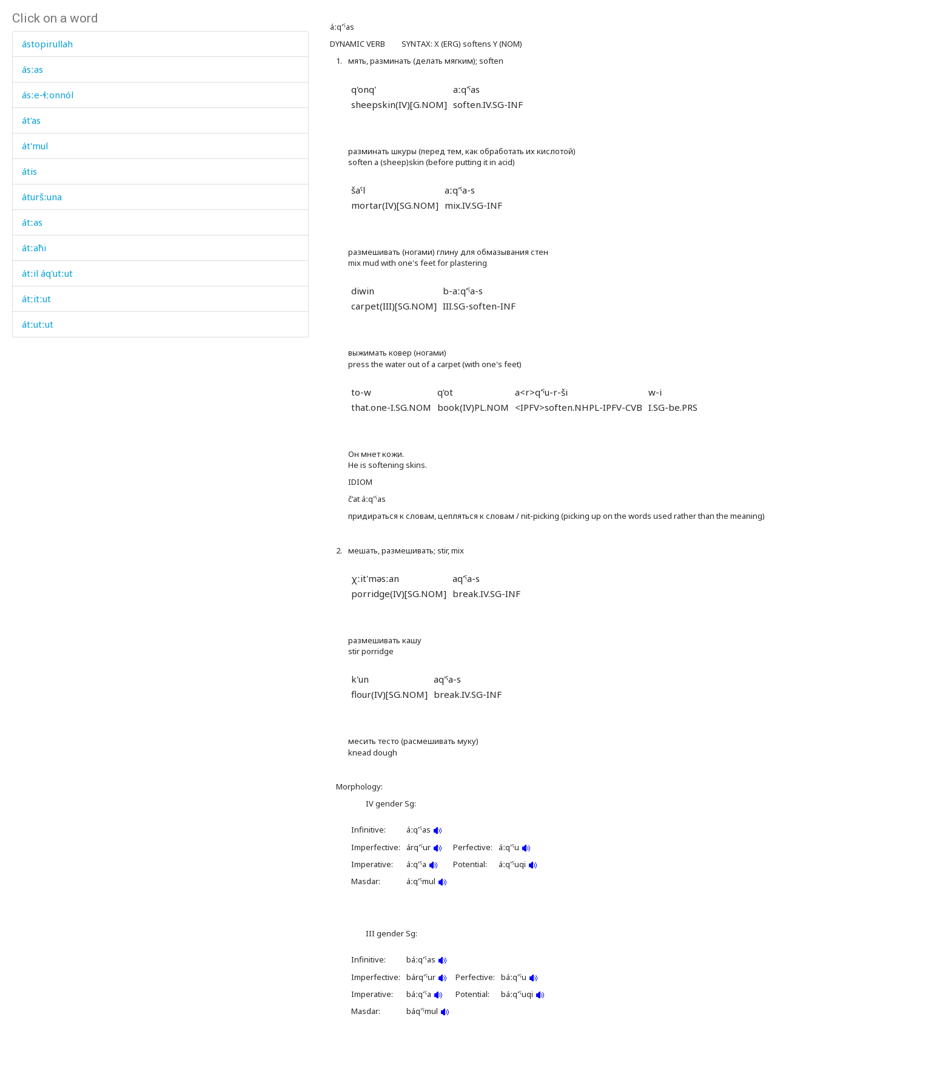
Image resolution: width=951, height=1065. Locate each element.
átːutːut (37, 324)
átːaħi (34, 248)
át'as (31, 120)
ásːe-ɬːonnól (47, 95)
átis (29, 171)
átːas (32, 222)
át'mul (35, 146)
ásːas (32, 69)
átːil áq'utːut (47, 273)
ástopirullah (47, 44)
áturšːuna (42, 197)
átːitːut (36, 298)
